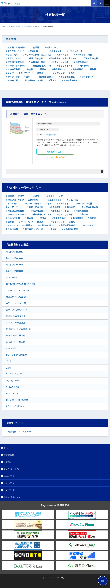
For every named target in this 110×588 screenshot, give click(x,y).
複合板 (29, 69)
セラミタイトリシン (15, 406)
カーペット (63, 55)
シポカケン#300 (13, 381)
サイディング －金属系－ (64, 73)
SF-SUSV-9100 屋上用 (15, 342)
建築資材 (12, 26)
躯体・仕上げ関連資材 (25, 26)
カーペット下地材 (83, 55)
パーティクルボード (16, 66)
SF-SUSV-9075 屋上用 (15, 335)
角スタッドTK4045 (14, 258)
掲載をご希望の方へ (12, 497)
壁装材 (43, 69)
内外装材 (37, 26)
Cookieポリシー (10, 476)
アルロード (11, 348)
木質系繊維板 (81, 62)
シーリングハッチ (14, 374)
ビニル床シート (75, 51)
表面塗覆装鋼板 (67, 77)
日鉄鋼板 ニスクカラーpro (19, 432)
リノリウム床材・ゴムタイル (37, 55)
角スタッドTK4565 (14, 271)
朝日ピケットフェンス (16, 297)
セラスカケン (12, 393)
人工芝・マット (14, 58)
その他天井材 (13, 69)
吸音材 (10, 73)
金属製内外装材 (46, 77)
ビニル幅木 (12, 55)
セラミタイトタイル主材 (17, 400)
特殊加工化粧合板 (15, 62)
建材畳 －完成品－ (16, 47)
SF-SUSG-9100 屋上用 (15, 323)
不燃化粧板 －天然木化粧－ (63, 58)
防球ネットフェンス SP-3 (17, 310)
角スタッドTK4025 (14, 252)
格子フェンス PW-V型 (16, 303)
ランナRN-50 (11, 277)
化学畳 (35, 47)
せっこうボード (65, 66)
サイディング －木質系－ (19, 77)
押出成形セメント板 (33, 80)
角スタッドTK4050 (14, 265)
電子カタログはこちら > (48, 129)
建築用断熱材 (59, 69)
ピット (9, 361)
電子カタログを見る (55, 152)
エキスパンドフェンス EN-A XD (20, 284)
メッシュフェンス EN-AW (17, 290)
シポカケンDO (12, 387)
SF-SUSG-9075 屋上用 (15, 316)
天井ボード (84, 66)
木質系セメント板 (60, 62)
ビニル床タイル (54, 51)
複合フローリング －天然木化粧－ (23, 51)
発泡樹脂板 (77, 69)
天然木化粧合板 (90, 58)
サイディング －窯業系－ (32, 73)
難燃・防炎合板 (35, 58)
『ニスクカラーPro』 (30, 114)
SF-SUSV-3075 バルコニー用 (18, 329)
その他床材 (12, 80)
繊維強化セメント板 (41, 66)
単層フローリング (54, 47)
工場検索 (7, 462)
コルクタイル (87, 77)
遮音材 (53, 80)
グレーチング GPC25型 (16, 355)
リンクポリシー (10, 483)
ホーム (4, 26)
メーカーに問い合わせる (56, 157)
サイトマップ (9, 490)
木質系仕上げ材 (37, 62)
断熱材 (92, 69)
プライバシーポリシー (13, 469)
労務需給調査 (9, 455)
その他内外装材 (70, 80)
